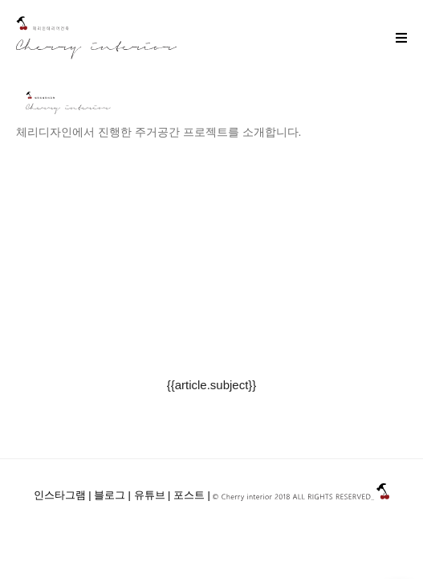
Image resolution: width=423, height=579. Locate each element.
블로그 (109, 496)
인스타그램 (60, 496)
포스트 (189, 496)
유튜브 (149, 496)
